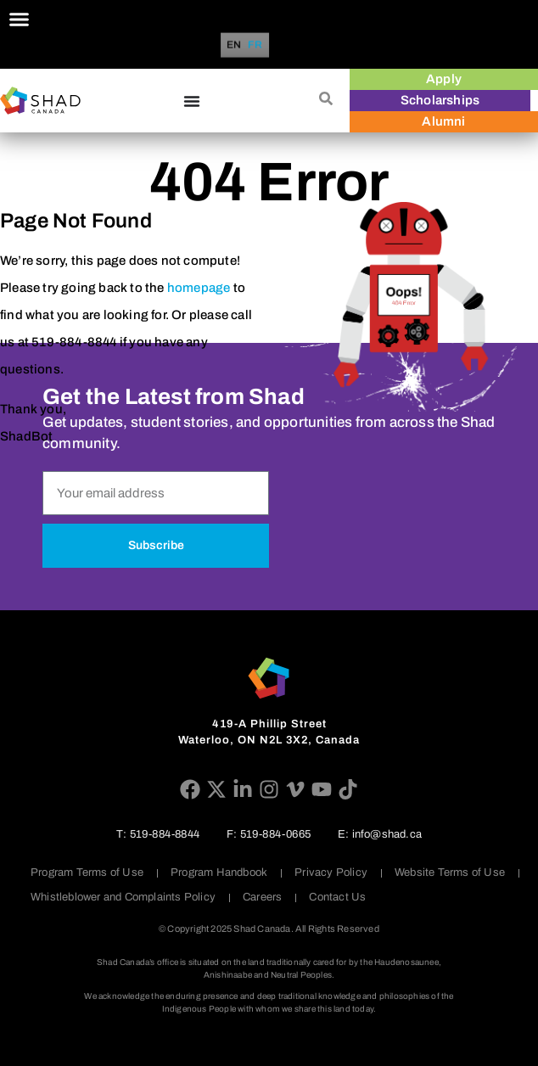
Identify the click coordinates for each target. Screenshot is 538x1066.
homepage (199, 288)
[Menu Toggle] (19, 19)
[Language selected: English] (247, 45)
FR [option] (255, 45)
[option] (255, 45)
